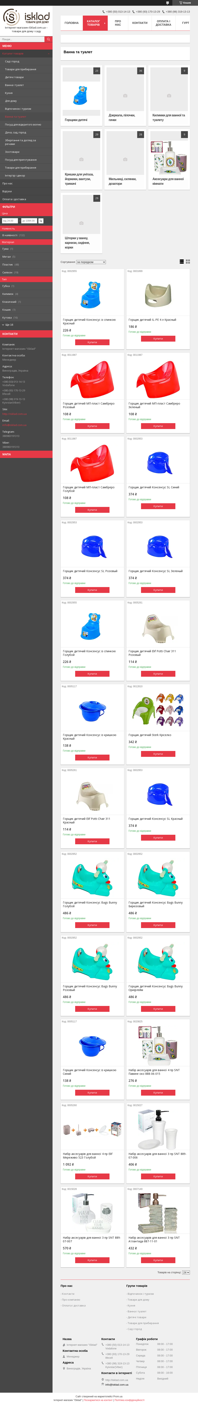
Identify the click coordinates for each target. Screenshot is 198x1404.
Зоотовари (12, 152)
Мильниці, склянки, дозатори (122, 181)
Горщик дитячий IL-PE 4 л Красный (152, 320)
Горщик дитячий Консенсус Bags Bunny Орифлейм (155, 988)
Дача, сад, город (15, 132)
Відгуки (7, 191)
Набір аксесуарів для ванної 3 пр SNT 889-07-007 (92, 1239)
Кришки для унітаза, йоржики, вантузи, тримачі (79, 179)
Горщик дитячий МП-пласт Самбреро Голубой (89, 489)
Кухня (9, 93)
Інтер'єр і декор (15, 175)
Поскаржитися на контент (98, 1400)
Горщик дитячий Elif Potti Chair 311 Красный (86, 820)
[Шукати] (48, 39)
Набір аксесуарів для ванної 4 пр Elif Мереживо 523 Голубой (87, 1155)
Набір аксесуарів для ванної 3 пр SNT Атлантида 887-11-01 (154, 1239)
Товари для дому (138, 1299)
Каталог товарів (12, 53)
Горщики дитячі (76, 120)
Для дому (11, 101)
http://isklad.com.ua (14, 414)
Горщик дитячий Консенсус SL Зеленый (155, 571)
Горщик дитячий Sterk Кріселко (149, 735)
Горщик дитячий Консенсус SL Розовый (90, 571)
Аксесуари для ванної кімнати (168, 181)
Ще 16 (9, 324)
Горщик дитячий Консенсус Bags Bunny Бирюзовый (155, 904)
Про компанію (71, 1299)
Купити (92, 342)
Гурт (185, 22)
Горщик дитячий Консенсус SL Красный (155, 819)
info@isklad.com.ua (14, 425)
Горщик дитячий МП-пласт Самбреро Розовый (89, 405)
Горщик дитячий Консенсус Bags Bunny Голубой (90, 904)
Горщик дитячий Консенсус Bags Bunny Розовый (90, 988)
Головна (72, 22)
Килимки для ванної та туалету (169, 118)
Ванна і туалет (14, 85)
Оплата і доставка (14, 199)
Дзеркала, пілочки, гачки (122, 118)
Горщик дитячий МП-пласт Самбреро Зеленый (154, 405)
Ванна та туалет (15, 116)
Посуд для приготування (21, 159)
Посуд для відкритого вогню (23, 124)
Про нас (7, 183)
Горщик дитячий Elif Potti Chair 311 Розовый (152, 653)
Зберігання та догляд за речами (20, 142)
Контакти (139, 22)
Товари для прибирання (20, 69)
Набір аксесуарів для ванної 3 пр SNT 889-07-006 (157, 1155)
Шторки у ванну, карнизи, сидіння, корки (77, 242)
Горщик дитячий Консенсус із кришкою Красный (89, 736)
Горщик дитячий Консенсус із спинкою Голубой (89, 653)
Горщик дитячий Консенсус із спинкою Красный (89, 321)
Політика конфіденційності (129, 1400)
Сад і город (12, 61)
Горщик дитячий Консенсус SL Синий (153, 487)
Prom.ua (117, 1396)
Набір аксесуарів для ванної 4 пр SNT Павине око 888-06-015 (154, 1072)
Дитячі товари (14, 77)
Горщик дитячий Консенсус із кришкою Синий (89, 1072)
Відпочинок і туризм (18, 108)
